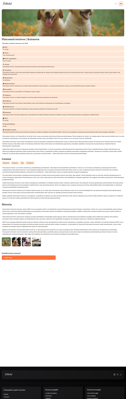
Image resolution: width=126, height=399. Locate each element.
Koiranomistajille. (51, 390)
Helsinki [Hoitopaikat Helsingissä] (6, 394)
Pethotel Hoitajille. (94, 390)
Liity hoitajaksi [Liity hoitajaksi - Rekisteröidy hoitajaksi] (91, 396)
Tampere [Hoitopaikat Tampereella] (6, 397)
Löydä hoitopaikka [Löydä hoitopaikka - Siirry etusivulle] (51, 393)
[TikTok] (121, 375)
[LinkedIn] (114, 375)
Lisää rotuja (8, 258)
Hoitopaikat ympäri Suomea (14, 390)
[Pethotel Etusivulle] (8, 378)
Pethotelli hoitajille (92, 393)
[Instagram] (118, 375)
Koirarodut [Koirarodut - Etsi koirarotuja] (48, 396)
